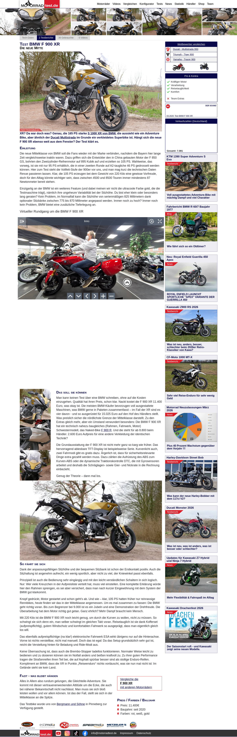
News (168, 3)
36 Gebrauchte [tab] (66, 37)
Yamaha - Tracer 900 (184, 59)
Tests (160, 3)
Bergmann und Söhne (71, 704)
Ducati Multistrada (63, 137)
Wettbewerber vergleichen (191, 44)
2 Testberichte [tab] (46, 37)
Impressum (126, 733)
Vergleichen (130, 3)
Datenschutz (143, 733)
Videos (117, 3)
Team (210, 3)
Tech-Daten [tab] (28, 37)
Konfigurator (147, 3)
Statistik (179, 3)
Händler (191, 3)
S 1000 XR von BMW (102, 133)
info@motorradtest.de (104, 733)
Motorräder (103, 3)
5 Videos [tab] (83, 37)
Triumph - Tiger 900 (183, 54)
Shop (201, 3)
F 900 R (106, 430)
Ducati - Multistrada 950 (185, 49)
